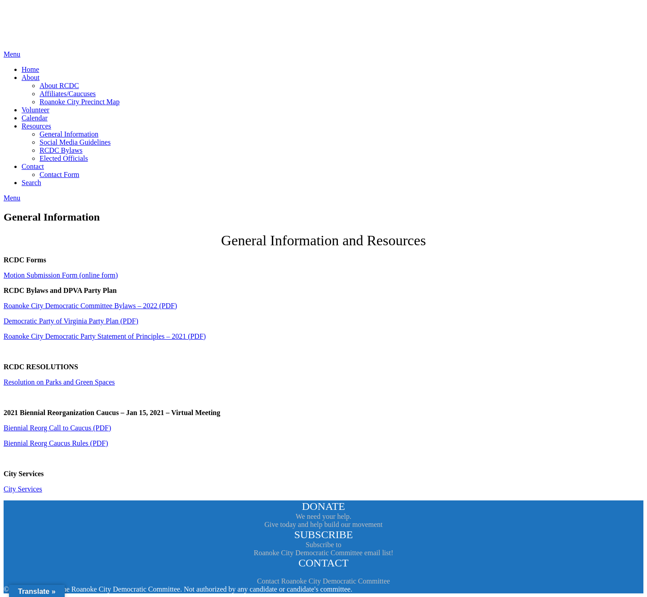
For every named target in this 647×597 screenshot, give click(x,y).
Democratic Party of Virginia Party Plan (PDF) (71, 321)
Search (31, 182)
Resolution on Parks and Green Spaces (59, 382)
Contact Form (59, 174)
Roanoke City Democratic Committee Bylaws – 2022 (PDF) (90, 306)
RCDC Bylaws (61, 150)
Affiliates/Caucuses (68, 93)
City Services (23, 489)
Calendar (35, 118)
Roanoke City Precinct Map (80, 102)
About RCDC (59, 85)
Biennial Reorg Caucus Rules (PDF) (56, 443)
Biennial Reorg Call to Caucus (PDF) (57, 428)
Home (30, 69)
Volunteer (35, 110)
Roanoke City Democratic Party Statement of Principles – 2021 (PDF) (105, 336)
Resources (36, 126)
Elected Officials (64, 158)
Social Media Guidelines (75, 142)
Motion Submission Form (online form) (61, 275)
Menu (12, 54)
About (31, 77)
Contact (33, 166)
